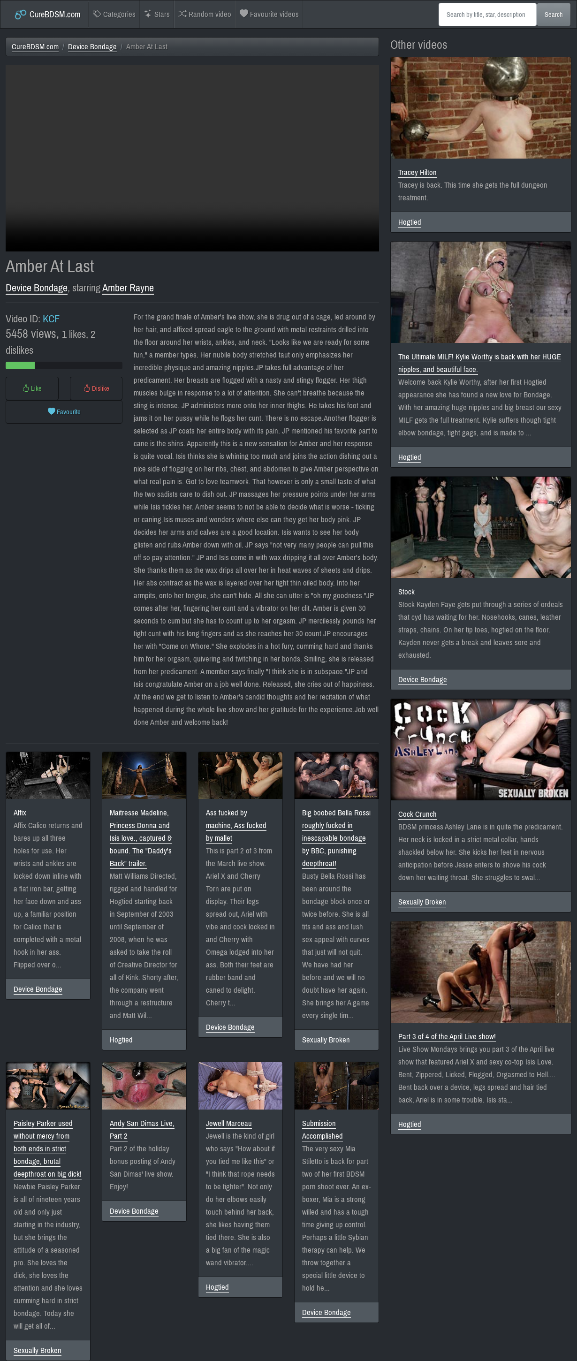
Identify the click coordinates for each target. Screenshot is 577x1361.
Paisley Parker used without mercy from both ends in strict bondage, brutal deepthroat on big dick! (48, 1148)
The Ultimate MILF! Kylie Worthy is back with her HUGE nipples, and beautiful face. (479, 363)
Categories (114, 14)
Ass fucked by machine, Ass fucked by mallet (236, 825)
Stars (157, 14)
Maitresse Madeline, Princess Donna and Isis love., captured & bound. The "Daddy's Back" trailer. (141, 838)
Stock (406, 592)
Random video (204, 14)
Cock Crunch (417, 814)
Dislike (96, 388)
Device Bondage (92, 46)
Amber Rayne (128, 287)
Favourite (64, 411)
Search (554, 14)
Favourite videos (269, 14)
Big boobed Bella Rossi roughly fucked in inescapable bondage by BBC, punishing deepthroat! (336, 838)
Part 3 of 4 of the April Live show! (447, 1036)
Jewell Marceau (229, 1123)
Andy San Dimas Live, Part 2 (142, 1129)
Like (32, 388)
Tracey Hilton (417, 172)
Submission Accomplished (322, 1129)
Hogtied (121, 1040)
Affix (20, 813)
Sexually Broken (326, 1040)
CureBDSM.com (47, 15)
